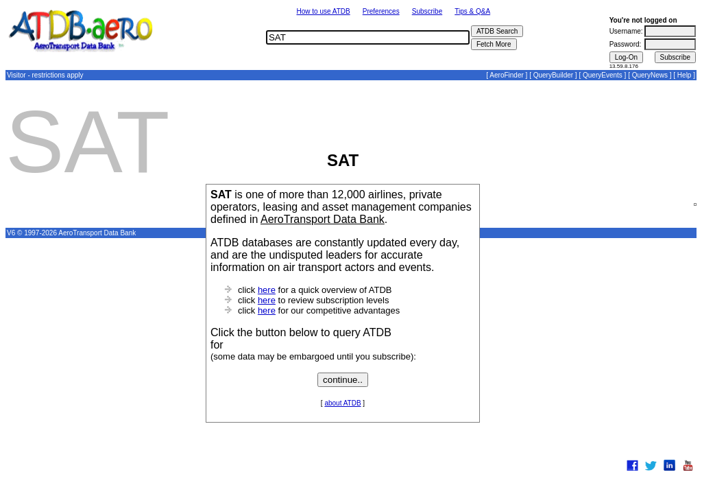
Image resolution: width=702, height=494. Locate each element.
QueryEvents (602, 75)
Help (684, 75)
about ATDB (342, 403)
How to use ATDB (323, 11)
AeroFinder (506, 75)
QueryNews (650, 75)
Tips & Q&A (472, 11)
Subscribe (427, 11)
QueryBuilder (553, 75)
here (267, 290)
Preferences (381, 11)
